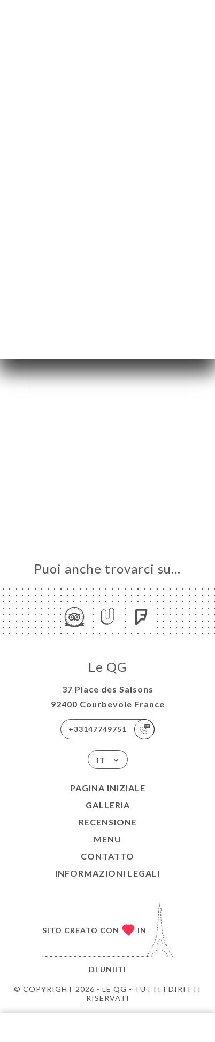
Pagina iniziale (107, 788)
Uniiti (113, 969)
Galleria (108, 805)
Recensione (108, 822)
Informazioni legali (107, 873)
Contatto (107, 856)
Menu (107, 839)
